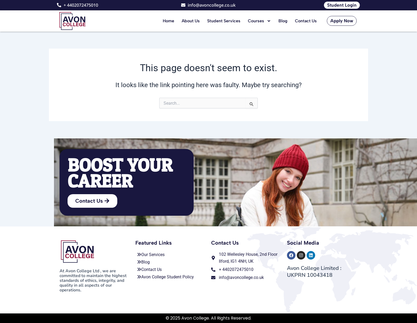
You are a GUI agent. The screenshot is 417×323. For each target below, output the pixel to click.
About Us (191, 20)
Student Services (223, 20)
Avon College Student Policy (165, 276)
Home (168, 20)
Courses (259, 21)
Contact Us (306, 20)
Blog (282, 20)
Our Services (151, 254)
